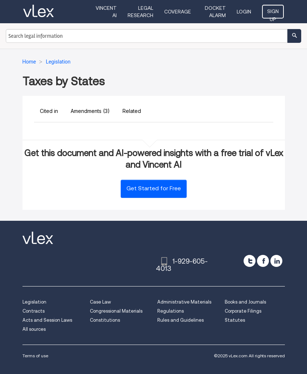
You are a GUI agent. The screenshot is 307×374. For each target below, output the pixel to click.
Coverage (177, 12)
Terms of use (35, 355)
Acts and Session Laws (47, 320)
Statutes (235, 320)
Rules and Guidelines (180, 320)
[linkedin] (276, 261)
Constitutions (105, 320)
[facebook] (263, 261)
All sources (34, 329)
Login (244, 12)
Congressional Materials (116, 311)
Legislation (34, 302)
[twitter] (250, 261)
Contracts (33, 311)
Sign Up (273, 13)
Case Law (100, 302)
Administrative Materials (184, 302)
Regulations (170, 311)
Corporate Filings (243, 311)
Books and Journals (245, 302)
